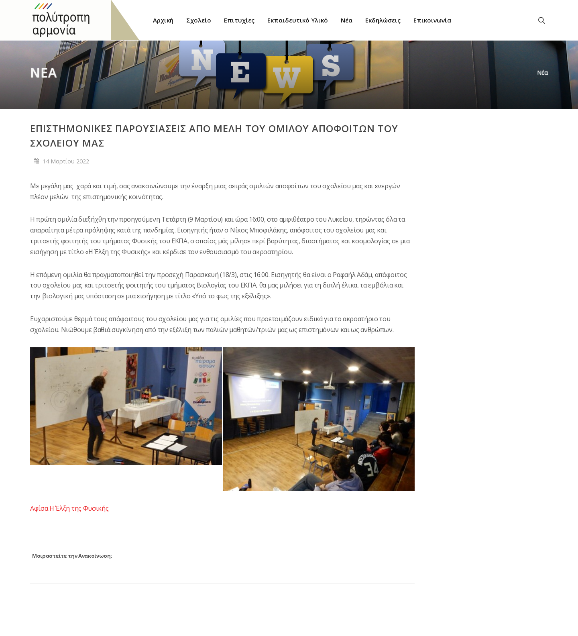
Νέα (542, 72)
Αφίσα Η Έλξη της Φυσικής (69, 508)
